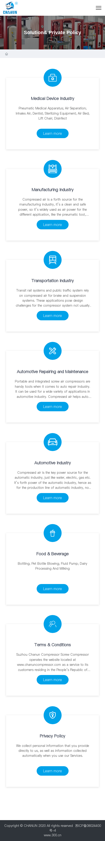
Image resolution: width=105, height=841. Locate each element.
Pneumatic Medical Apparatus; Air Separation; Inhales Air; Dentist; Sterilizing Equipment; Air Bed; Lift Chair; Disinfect (52, 113)
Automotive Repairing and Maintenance (52, 371)
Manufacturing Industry (53, 190)
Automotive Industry (52, 463)
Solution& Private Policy (52, 32)
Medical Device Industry (52, 98)
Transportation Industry (52, 280)
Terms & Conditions (52, 645)
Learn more (52, 133)
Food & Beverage (52, 554)
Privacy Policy (52, 736)
